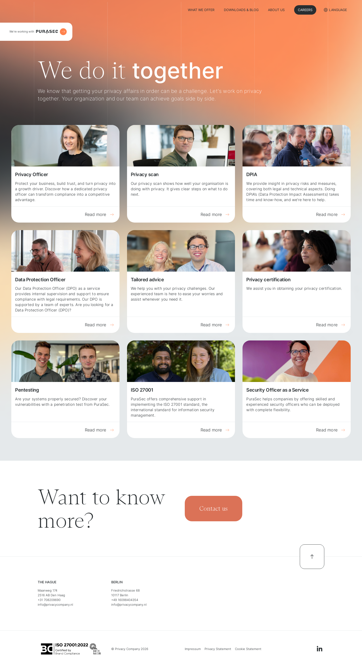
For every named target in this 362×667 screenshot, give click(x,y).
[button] (335, 10)
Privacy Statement (218, 649)
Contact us (213, 508)
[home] (46, 10)
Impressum (193, 649)
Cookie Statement (248, 649)
